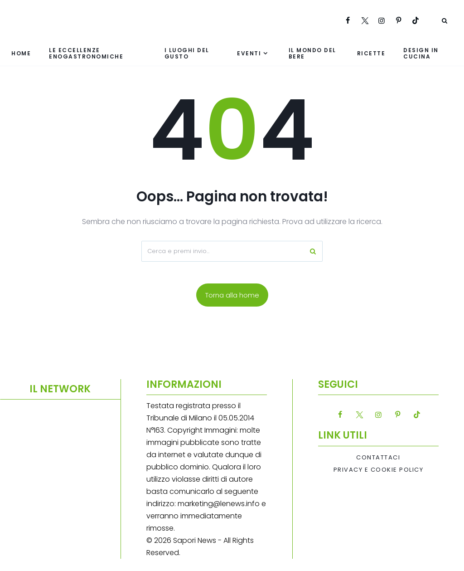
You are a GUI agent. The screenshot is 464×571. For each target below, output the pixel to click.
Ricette (371, 53)
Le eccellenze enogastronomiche (86, 53)
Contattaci (378, 457)
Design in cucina (421, 53)
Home (21, 53)
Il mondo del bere (312, 53)
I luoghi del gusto (186, 53)
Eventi (249, 53)
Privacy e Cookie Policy (379, 470)
